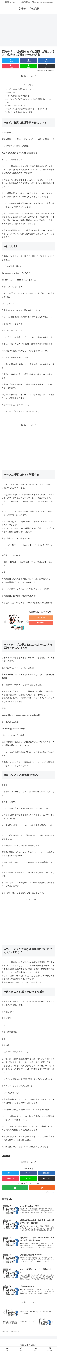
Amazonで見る (41, 618)
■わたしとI (10, 93)
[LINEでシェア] (28, 66)
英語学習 (5, 1156)
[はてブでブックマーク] (46, 60)
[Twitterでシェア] (10, 60)
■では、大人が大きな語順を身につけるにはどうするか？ (27, 109)
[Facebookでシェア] (28, 60)
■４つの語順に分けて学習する (17, 96)
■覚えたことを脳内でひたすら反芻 (19, 113)
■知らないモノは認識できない (17, 106)
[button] (46, 66)
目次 (25, 85)
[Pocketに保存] (10, 66)
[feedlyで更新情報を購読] (15, 1188)
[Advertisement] (28, 30)
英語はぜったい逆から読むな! (40, 612)
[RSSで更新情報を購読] (42, 1188)
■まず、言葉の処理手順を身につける (20, 89)
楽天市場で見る (41, 623)
